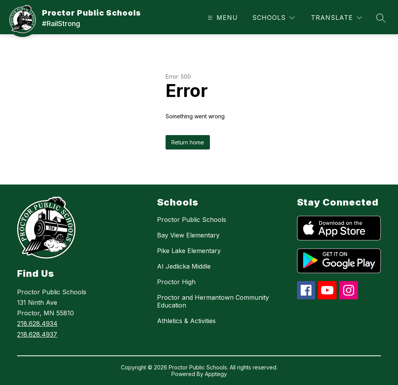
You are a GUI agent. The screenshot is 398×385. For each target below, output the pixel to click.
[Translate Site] (336, 18)
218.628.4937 (37, 334)
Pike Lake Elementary (189, 251)
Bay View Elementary (188, 235)
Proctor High (176, 282)
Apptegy (216, 374)
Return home (187, 142)
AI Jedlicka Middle (184, 266)
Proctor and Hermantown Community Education (213, 301)
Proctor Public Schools (191, 219)
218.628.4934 (37, 323)
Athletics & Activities (186, 321)
